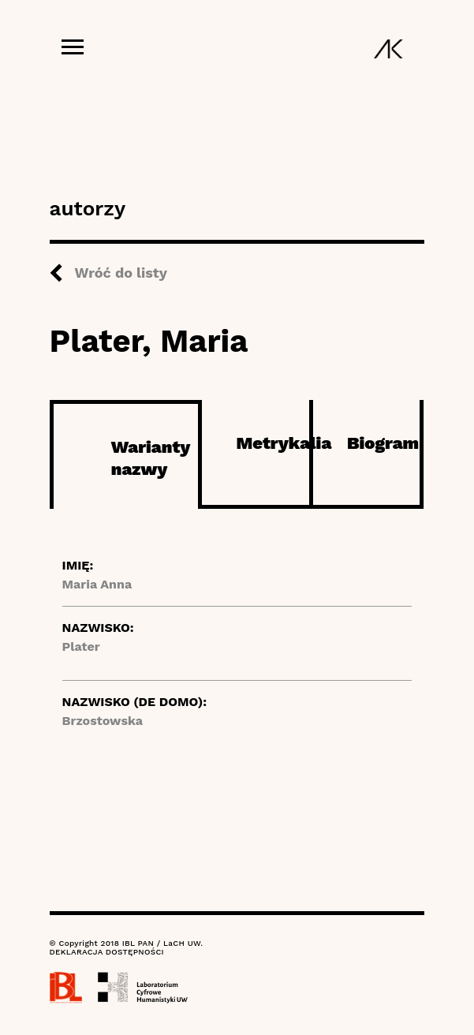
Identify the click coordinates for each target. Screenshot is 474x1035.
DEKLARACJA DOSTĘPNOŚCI (107, 951)
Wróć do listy (121, 272)
